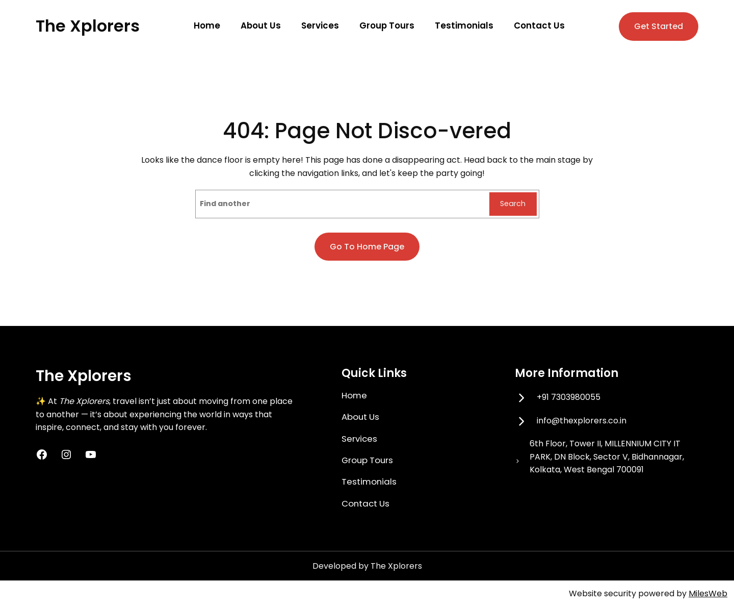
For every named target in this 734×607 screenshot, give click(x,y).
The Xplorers (88, 25)
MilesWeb (708, 593)
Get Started (658, 26)
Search (513, 203)
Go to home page (367, 246)
